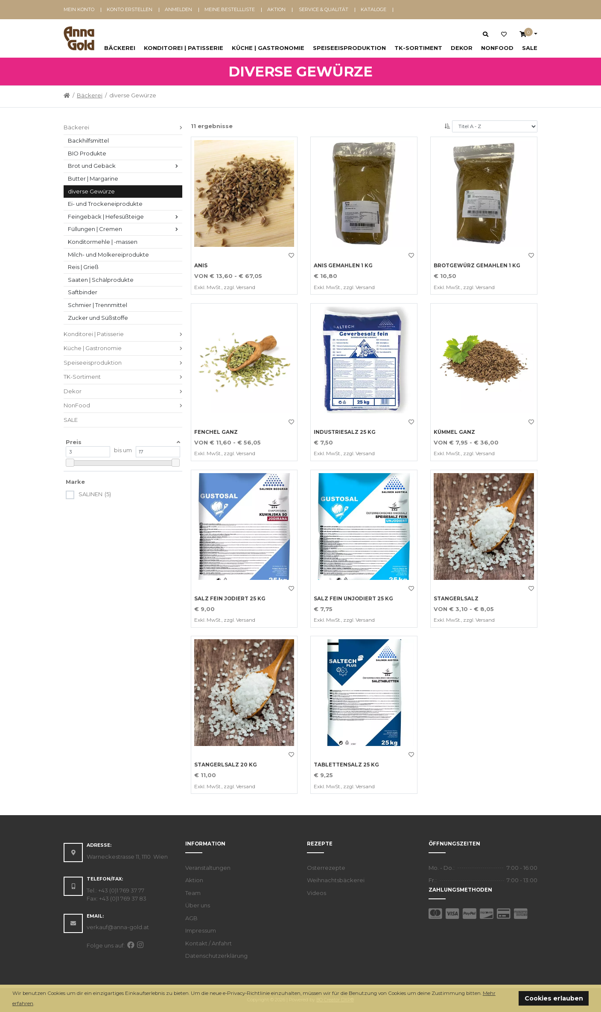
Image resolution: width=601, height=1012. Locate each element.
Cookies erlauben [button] (554, 998)
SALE (529, 47)
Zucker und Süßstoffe (98, 317)
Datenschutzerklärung (216, 955)
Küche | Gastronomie (268, 47)
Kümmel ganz (454, 432)
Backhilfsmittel (88, 140)
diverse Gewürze (91, 191)
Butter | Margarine (93, 178)
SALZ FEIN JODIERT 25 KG (229, 599)
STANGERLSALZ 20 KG (225, 765)
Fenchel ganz (216, 432)
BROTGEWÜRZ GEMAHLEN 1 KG (477, 266)
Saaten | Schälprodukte (101, 279)
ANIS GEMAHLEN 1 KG (343, 266)
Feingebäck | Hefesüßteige (106, 216)
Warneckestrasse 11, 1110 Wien (127, 856)
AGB (191, 918)
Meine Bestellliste (229, 9)
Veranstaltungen (207, 867)
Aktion (276, 9)
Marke (75, 481)
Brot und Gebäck (92, 165)
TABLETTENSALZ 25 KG (346, 765)
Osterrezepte (326, 867)
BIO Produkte (87, 153)
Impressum (200, 930)
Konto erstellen (129, 9)
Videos (316, 892)
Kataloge (373, 9)
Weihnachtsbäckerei (336, 880)
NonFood (497, 47)
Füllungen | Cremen (95, 228)
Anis (200, 266)
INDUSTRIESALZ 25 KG (345, 432)
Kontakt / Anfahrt (208, 943)
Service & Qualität (323, 9)
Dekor (462, 47)
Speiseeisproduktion (349, 47)
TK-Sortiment (418, 47)
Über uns (197, 905)
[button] (36, 1004)
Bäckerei (119, 47)
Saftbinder (82, 292)
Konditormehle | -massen (102, 241)
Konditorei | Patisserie (183, 47)
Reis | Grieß (83, 266)
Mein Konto (79, 9)
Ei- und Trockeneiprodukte (105, 203)
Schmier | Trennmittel (97, 304)
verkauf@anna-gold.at (118, 927)
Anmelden (178, 9)
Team (193, 892)
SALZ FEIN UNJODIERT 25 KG (353, 599)
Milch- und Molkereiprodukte (108, 254)
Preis (74, 442)
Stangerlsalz (456, 599)
